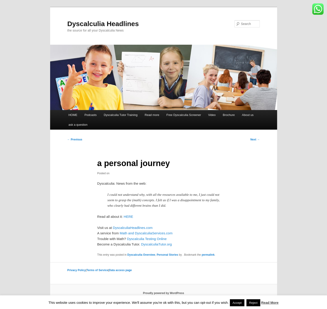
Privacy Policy (76, 270)
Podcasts (90, 115)
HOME (73, 115)
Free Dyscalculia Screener (183, 115)
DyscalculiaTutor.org (156, 244)
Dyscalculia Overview (141, 254)
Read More (270, 302)
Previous (74, 139)
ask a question (78, 124)
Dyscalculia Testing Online (147, 239)
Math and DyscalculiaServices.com (146, 233)
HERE (128, 216)
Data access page (120, 270)
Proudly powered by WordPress (163, 293)
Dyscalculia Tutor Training (121, 115)
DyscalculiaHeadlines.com (132, 228)
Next (255, 139)
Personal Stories (167, 254)
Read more (152, 115)
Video (212, 115)
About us (247, 115)
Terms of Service (97, 270)
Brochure (229, 115)
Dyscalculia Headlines (103, 23)
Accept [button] (237, 302)
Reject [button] (253, 302)
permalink (208, 254)
